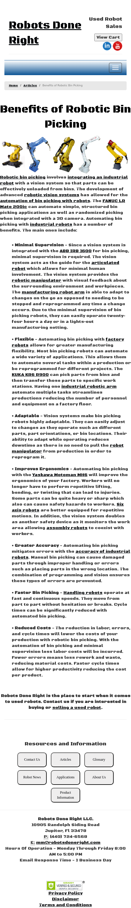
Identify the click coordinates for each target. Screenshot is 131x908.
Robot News (32, 777)
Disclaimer (65, 899)
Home (13, 85)
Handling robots (83, 592)
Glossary (99, 759)
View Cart (108, 37)
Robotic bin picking (23, 177)
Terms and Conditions (65, 905)
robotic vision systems (51, 195)
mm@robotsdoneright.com (68, 842)
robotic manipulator (36, 280)
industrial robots (51, 224)
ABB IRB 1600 (76, 251)
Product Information (65, 795)
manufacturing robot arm (53, 292)
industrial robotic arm (89, 386)
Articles (30, 85)
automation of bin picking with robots (45, 201)
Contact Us (32, 759)
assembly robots (67, 528)
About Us (99, 777)
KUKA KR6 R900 (30, 374)
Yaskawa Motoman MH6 (60, 475)
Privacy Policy (65, 893)
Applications (65, 777)
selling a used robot (76, 707)
